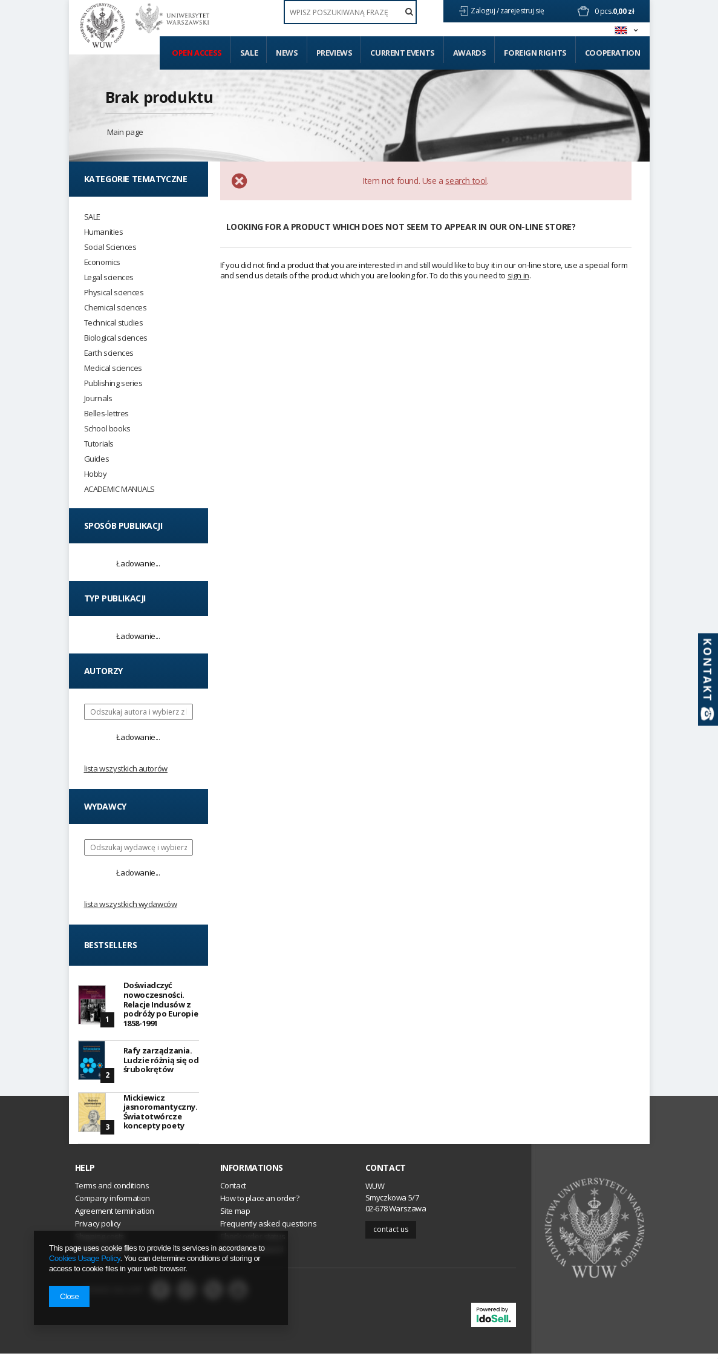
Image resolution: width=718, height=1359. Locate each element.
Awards (469, 52)
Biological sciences (116, 338)
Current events (402, 52)
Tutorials (99, 444)
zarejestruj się (523, 10)
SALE (92, 217)
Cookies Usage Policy (84, 1258)
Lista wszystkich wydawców (130, 904)
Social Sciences (110, 247)
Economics (102, 262)
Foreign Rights (535, 52)
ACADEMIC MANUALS (119, 489)
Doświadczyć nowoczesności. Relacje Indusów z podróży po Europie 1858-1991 (160, 1004)
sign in (518, 275)
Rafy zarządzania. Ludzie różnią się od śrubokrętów (161, 1061)
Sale (249, 52)
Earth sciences (109, 353)
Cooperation (613, 52)
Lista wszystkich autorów (126, 768)
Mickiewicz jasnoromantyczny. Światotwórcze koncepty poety (160, 1115)
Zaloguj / (485, 10)
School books (107, 429)
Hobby (95, 474)
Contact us (390, 1235)
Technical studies (113, 323)
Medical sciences (113, 368)
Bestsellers (110, 945)
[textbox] (350, 12)
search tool (466, 180)
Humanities (103, 232)
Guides (96, 459)
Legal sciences (109, 277)
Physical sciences (114, 292)
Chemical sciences (115, 308)
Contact (385, 1173)
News (287, 52)
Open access (197, 52)
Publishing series (113, 383)
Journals (98, 398)
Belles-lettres (106, 413)
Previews (334, 52)
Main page (125, 131)
